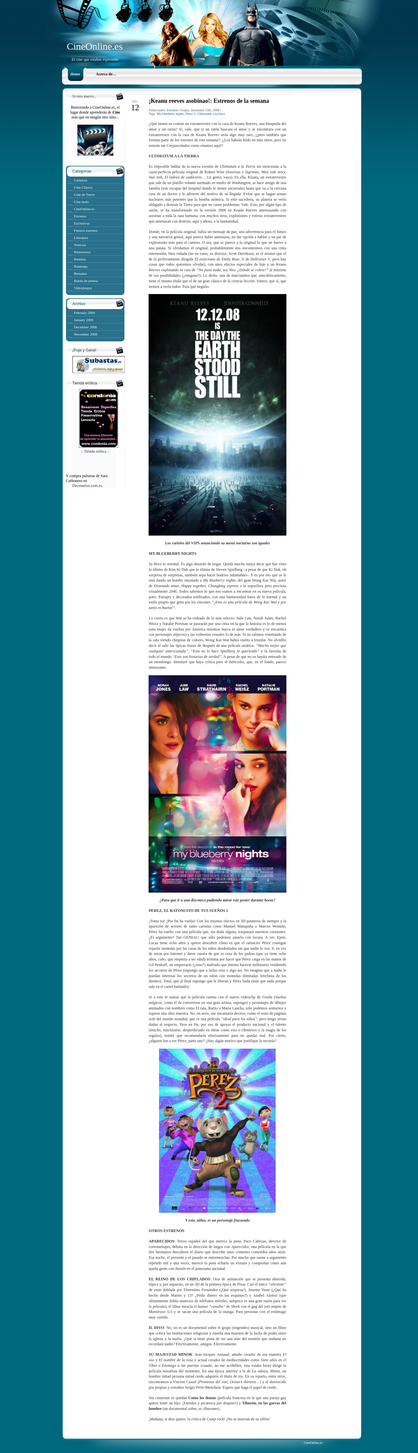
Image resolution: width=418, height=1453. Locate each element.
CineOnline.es (95, 46)
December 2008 (85, 327)
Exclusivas (82, 223)
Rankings (81, 266)
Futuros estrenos (86, 230)
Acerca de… (106, 74)
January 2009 (83, 320)
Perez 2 (190, 114)
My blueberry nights (170, 114)
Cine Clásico (83, 187)
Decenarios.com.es (87, 485)
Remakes (80, 273)
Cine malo (81, 202)
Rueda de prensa (86, 281)
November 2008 (85, 334)
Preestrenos (82, 252)
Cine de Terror (84, 194)
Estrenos (80, 216)
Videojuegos (83, 288)
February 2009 (84, 313)
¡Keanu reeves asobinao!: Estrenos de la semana (209, 101)
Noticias (80, 245)
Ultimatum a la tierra (211, 114)
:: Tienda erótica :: (98, 449)
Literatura (81, 238)
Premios (80, 259)
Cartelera (80, 180)
